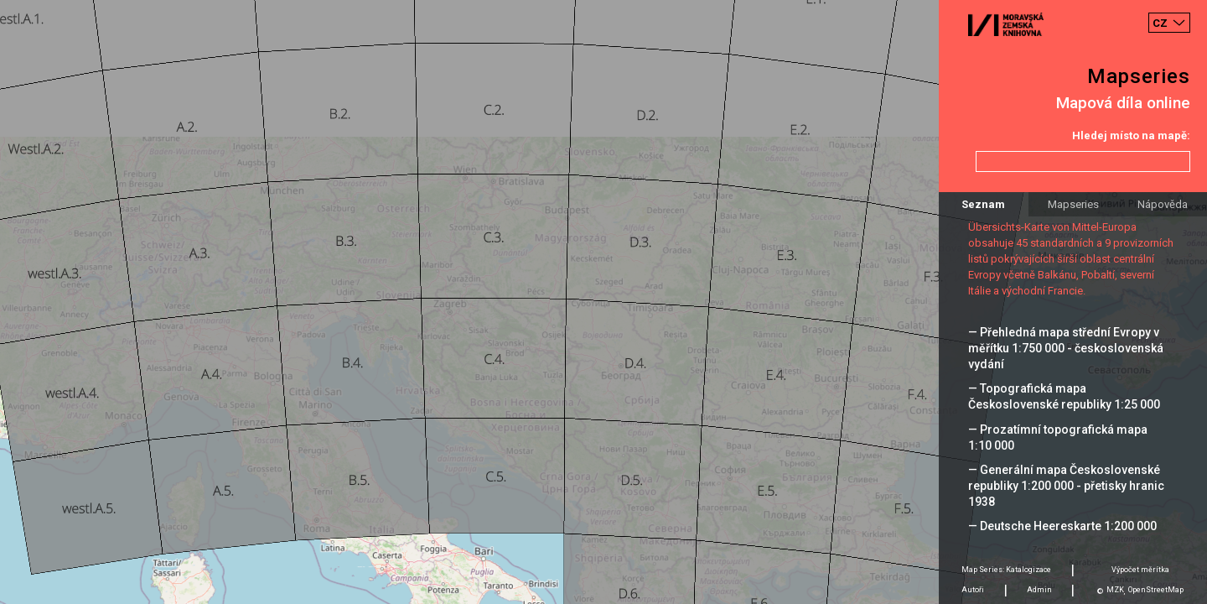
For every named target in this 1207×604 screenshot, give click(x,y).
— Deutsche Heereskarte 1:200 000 (1062, 526)
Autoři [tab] (972, 590)
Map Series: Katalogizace (1006, 569)
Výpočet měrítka (1140, 569)
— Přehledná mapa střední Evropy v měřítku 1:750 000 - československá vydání (1065, 348)
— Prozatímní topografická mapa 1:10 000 (1057, 437)
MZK (1115, 590)
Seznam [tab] (983, 204)
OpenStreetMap (1156, 590)
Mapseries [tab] (1073, 204)
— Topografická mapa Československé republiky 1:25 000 (1064, 396)
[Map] (603, 302)
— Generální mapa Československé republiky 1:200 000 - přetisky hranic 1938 (1066, 485)
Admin (1039, 590)
